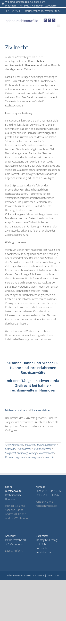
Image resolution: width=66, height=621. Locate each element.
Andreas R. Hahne (15, 514)
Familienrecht (24, 448)
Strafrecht (10, 453)
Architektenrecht (14, 444)
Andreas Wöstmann (16, 518)
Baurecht (30, 444)
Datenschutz (53, 575)
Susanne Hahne (20, 363)
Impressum (38, 575)
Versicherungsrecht (15, 457)
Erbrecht (10, 448)
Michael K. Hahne (15, 410)
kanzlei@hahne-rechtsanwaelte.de (42, 10)
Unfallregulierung (27, 453)
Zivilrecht (49, 457)
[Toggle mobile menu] (59, 25)
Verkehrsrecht (46, 453)
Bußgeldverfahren (46, 444)
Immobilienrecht (42, 448)
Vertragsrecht (35, 457)
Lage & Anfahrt (13, 550)
